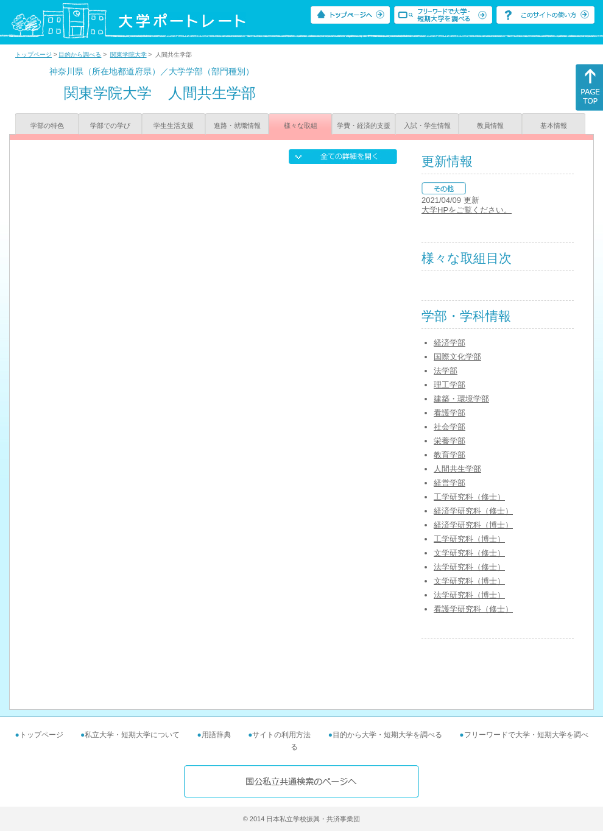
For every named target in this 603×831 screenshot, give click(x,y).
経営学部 (449, 482)
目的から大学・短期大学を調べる (387, 734)
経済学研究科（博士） (473, 524)
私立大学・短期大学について (132, 734)
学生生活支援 (173, 125)
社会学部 (449, 426)
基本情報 (553, 125)
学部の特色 (47, 125)
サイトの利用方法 (281, 734)
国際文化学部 (457, 356)
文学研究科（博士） (469, 580)
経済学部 (449, 342)
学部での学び (110, 125)
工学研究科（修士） (469, 496)
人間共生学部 (457, 468)
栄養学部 (449, 440)
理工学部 (449, 384)
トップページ (33, 54)
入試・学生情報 (427, 125)
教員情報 (490, 125)
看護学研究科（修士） (473, 609)
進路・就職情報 (237, 125)
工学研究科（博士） (469, 538)
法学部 (445, 370)
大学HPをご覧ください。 (466, 209)
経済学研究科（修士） (473, 510)
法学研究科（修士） (469, 566)
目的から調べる (79, 54)
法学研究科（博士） (469, 594)
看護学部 (449, 412)
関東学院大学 (128, 54)
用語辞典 (216, 734)
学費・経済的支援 (363, 125)
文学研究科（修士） (469, 552)
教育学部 (449, 454)
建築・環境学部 (461, 398)
